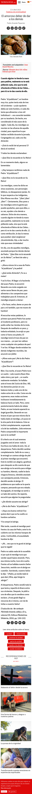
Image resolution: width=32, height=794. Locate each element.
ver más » (16, 661)
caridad (9, 634)
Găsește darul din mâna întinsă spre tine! (15, 70)
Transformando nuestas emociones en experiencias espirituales (15, 771)
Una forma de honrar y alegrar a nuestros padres (13, 715)
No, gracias (12, 791)
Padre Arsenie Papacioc (16, 23)
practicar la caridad (16, 637)
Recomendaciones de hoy (16, 657)
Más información (6, 788)
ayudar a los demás (16, 645)
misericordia (21, 634)
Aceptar (4, 791)
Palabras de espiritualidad (16, 11)
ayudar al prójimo (16, 649)
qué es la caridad (16, 641)
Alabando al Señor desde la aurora (14, 687)
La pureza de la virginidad (11, 743)
